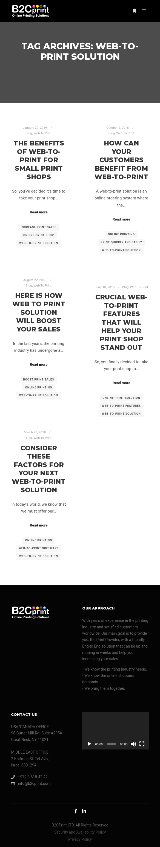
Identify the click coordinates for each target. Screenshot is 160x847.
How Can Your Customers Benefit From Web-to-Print (121, 160)
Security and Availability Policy (80, 832)
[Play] (89, 744)
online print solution (121, 397)
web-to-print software (39, 548)
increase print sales (39, 227)
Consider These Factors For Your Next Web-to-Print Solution (38, 469)
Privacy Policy (80, 839)
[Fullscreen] (142, 744)
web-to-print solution (38, 243)
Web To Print (42, 133)
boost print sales (38, 379)
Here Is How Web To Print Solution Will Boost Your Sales (38, 312)
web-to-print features (121, 405)
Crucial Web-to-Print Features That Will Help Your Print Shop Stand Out (121, 322)
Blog (29, 133)
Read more (39, 212)
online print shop (38, 235)
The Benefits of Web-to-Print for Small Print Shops (38, 160)
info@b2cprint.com (30, 783)
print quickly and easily (121, 242)
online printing (121, 234)
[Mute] (133, 744)
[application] (115, 730)
